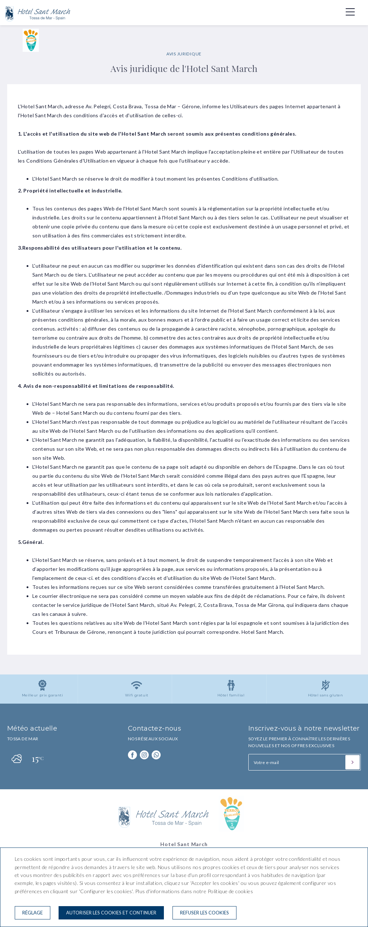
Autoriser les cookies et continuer (111, 912)
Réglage (32, 912)
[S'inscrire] (352, 762)
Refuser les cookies (204, 912)
